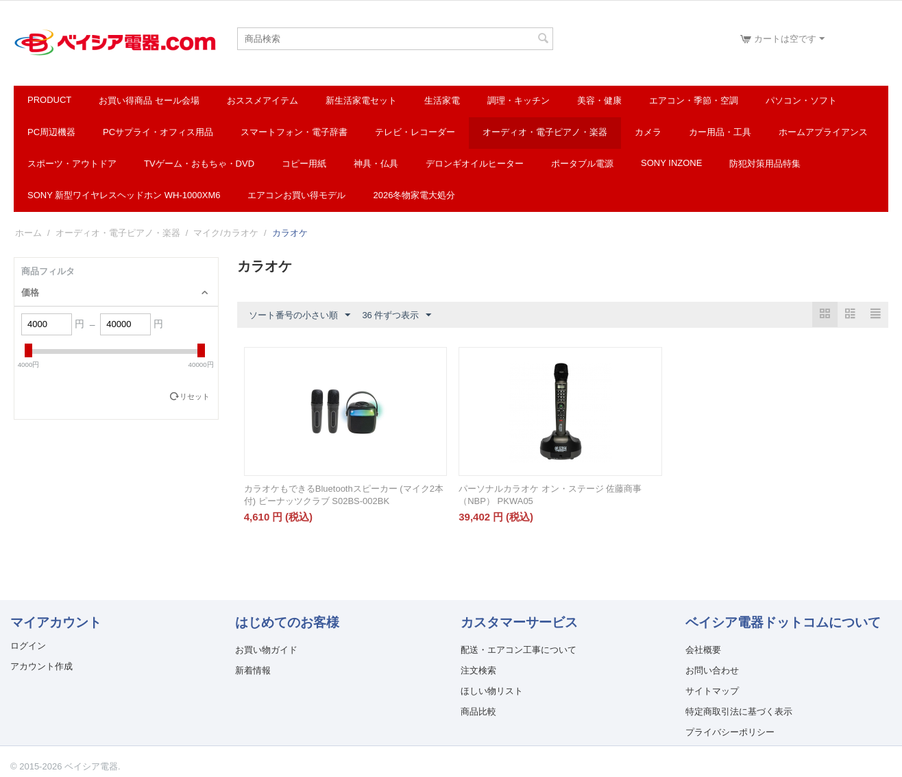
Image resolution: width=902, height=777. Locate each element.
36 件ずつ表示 (396, 315)
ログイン (28, 646)
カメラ (648, 132)
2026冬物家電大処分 (414, 195)
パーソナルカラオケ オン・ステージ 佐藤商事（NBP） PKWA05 (550, 494)
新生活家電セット (361, 100)
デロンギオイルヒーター (475, 163)
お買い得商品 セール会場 (149, 100)
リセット (195, 396)
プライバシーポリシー (730, 732)
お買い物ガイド (266, 650)
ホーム (28, 233)
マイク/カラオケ (225, 233)
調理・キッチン (518, 100)
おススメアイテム (262, 100)
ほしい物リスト (492, 691)
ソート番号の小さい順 (299, 315)
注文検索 (478, 670)
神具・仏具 (376, 163)
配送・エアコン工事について (518, 650)
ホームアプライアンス (823, 132)
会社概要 (703, 650)
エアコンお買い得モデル (296, 195)
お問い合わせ (712, 670)
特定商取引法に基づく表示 (738, 711)
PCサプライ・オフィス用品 (158, 132)
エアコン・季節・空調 (693, 100)
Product (49, 100)
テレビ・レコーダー (415, 132)
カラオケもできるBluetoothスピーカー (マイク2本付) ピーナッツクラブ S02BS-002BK (343, 494)
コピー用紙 (304, 163)
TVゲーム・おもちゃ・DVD (199, 163)
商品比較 (478, 711)
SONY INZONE (671, 163)
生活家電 (442, 100)
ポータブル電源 (582, 163)
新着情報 (253, 670)
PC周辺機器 (51, 132)
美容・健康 (599, 100)
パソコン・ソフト (801, 100)
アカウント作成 (41, 666)
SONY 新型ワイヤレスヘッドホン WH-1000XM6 (123, 195)
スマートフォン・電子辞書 (294, 132)
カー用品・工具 (720, 132)
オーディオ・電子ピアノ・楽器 (545, 132)
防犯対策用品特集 (765, 163)
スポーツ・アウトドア (72, 163)
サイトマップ (712, 691)
